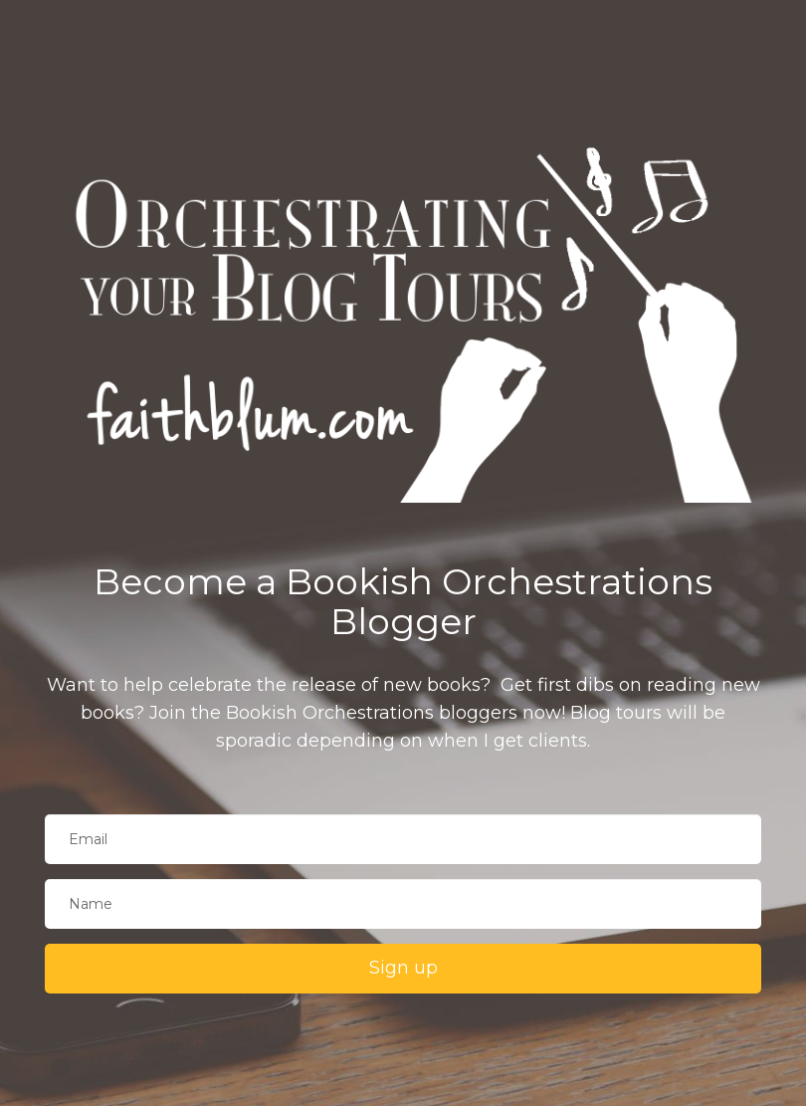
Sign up (403, 968)
